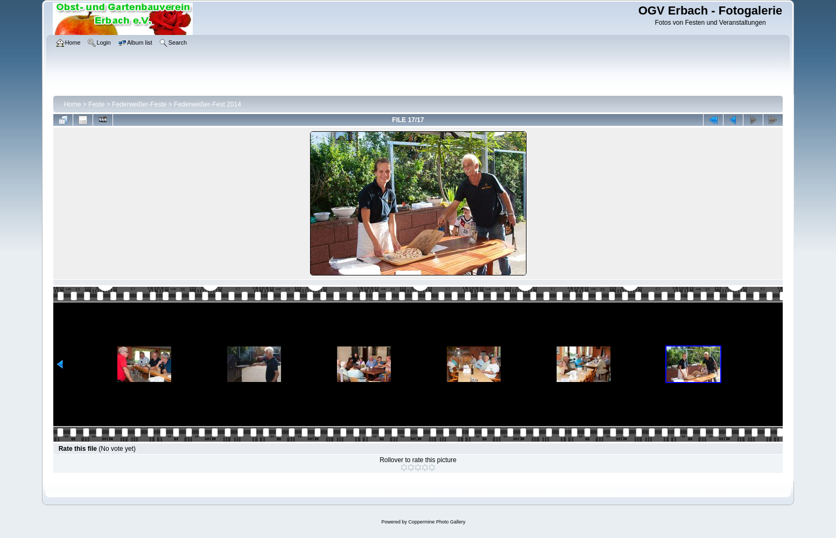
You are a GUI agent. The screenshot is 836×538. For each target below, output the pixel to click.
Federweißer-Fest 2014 (207, 104)
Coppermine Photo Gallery (436, 522)
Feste (96, 104)
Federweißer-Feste (139, 104)
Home (72, 104)
